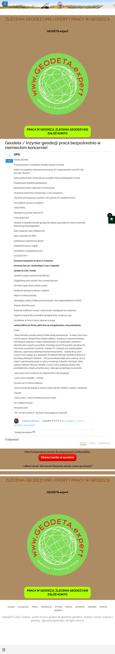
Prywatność (23, 607)
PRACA (68, 607)
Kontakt (11, 607)
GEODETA (80, 607)
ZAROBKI (92, 607)
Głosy (92, 443)
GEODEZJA (46, 607)
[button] (9, 155)
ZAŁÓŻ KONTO (57, 133)
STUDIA (58, 607)
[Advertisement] (57, 639)
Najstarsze (104, 443)
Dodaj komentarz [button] (25, 432)
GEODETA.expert (57, 31)
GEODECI (58, 610)
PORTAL (103, 607)
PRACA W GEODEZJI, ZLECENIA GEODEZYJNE (57, 129)
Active (83, 443)
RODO (35, 607)
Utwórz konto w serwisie (57, 457)
